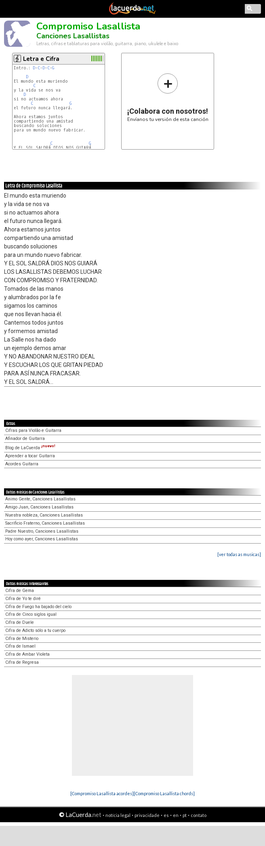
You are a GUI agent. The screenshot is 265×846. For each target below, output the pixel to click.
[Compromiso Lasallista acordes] (102, 793)
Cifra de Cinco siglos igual (31, 614)
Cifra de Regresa (22, 662)
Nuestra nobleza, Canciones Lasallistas (44, 515)
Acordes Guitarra (21, 464)
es (166, 815)
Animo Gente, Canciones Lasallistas (40, 499)
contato (198, 815)
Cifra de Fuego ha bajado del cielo (38, 606)
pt (185, 815)
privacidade (147, 815)
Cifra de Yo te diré (23, 598)
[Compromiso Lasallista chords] (164, 793)
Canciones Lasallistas (72, 36)
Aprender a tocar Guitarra (30, 455)
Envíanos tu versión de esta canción (167, 97)
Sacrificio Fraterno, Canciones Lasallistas (45, 523)
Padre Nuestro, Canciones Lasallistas (41, 531)
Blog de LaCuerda (30, 447)
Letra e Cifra (41, 59)
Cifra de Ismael (20, 646)
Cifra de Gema (19, 590)
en (176, 815)
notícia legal (117, 815)
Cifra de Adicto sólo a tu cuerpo (35, 630)
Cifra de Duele (19, 622)
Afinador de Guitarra (25, 438)
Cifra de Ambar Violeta (27, 654)
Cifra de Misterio (21, 638)
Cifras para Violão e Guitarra (33, 430)
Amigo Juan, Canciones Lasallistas (39, 507)
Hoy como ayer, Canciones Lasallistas (41, 539)
